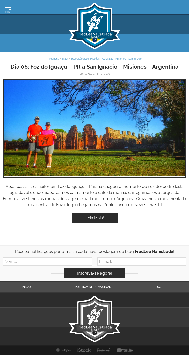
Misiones (120, 58)
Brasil (65, 58)
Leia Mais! (94, 218)
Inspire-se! (94, 128)
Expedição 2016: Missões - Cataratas (92, 58)
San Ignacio (135, 58)
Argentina (53, 58)
